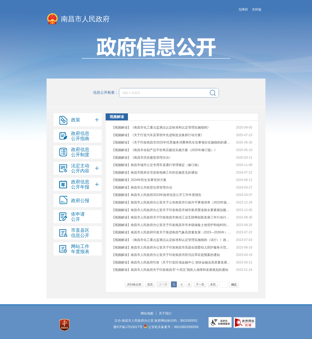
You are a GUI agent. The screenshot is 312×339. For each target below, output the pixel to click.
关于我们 (165, 313)
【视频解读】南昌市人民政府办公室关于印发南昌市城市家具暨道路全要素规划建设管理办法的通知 (172, 210)
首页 (150, 284)
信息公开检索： (105, 92)
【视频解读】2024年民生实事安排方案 (139, 180)
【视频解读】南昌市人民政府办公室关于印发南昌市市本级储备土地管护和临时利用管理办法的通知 (172, 225)
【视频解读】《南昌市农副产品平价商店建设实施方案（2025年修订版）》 (164, 150)
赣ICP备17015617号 (127, 327)
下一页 (200, 284)
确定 (234, 284)
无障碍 (243, 9)
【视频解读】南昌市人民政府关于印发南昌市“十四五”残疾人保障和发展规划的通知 (170, 269)
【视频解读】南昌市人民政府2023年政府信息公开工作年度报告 (157, 195)
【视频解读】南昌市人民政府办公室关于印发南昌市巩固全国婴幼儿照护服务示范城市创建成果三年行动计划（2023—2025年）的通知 (172, 247)
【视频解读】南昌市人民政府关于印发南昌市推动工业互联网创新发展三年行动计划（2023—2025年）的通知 (172, 217)
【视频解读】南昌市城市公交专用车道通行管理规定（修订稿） (156, 165)
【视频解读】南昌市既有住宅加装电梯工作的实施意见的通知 (155, 172)
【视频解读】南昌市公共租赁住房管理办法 (142, 187)
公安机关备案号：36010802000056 (173, 327)
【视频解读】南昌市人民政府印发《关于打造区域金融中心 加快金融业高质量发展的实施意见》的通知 (172, 262)
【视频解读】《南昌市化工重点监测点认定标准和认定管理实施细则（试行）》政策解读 (172, 240)
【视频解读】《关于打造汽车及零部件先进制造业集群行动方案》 (158, 135)
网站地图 (147, 313)
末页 (213, 284)
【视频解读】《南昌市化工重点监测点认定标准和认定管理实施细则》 (161, 127)
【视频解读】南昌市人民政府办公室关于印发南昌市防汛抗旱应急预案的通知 (166, 254)
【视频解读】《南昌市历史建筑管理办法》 (142, 157)
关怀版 (256, 9)
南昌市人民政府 (85, 19)
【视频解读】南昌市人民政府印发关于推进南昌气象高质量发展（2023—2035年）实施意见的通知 (172, 232)
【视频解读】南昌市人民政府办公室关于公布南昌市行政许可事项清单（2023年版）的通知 (172, 202)
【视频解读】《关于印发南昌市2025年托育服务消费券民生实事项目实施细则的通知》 (172, 142)
